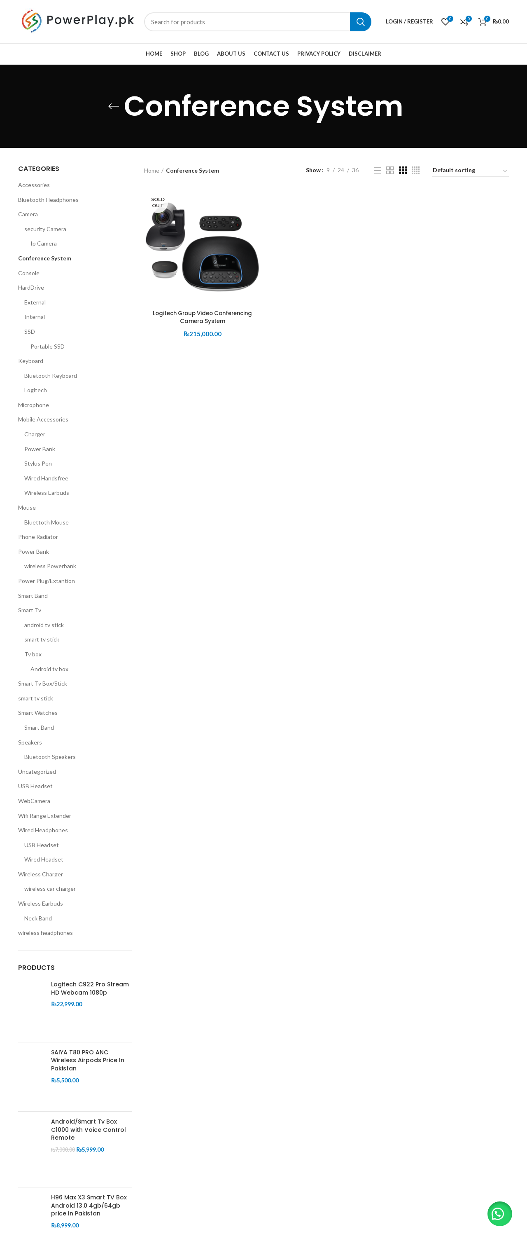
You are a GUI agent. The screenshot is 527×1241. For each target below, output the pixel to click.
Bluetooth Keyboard (50, 375)
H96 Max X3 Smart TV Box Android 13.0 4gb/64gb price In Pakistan (89, 1206)
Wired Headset (43, 859)
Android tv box (49, 668)
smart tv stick (41, 639)
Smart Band (33, 595)
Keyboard (30, 360)
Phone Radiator (38, 536)
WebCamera (34, 800)
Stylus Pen (38, 463)
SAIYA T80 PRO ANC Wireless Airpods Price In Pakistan (87, 1060)
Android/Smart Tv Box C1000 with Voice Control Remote (88, 1130)
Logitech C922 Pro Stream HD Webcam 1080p (90, 989)
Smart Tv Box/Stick (42, 683)
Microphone (33, 404)
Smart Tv (29, 609)
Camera (28, 214)
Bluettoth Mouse (46, 522)
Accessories (34, 184)
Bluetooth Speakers (50, 756)
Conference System (44, 258)
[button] (498, 1212)
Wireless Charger (40, 874)
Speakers (30, 742)
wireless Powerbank (50, 565)
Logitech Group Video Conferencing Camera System (201, 317)
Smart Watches (38, 712)
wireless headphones (45, 932)
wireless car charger (50, 888)
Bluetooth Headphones (48, 199)
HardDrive (31, 287)
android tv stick (44, 624)
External (35, 302)
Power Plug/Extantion (46, 580)
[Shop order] (470, 171)
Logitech (35, 389)
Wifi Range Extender (44, 815)
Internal (34, 316)
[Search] (257, 21)
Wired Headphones (43, 830)
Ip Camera (43, 243)
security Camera (45, 228)
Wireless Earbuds (46, 492)
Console (29, 272)
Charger (34, 434)
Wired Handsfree (46, 478)
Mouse (27, 507)
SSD (29, 331)
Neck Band (38, 918)
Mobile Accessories (43, 419)
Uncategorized (37, 771)
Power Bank (39, 448)
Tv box (33, 654)
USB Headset (35, 785)
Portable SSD (47, 346)
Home (151, 170)
